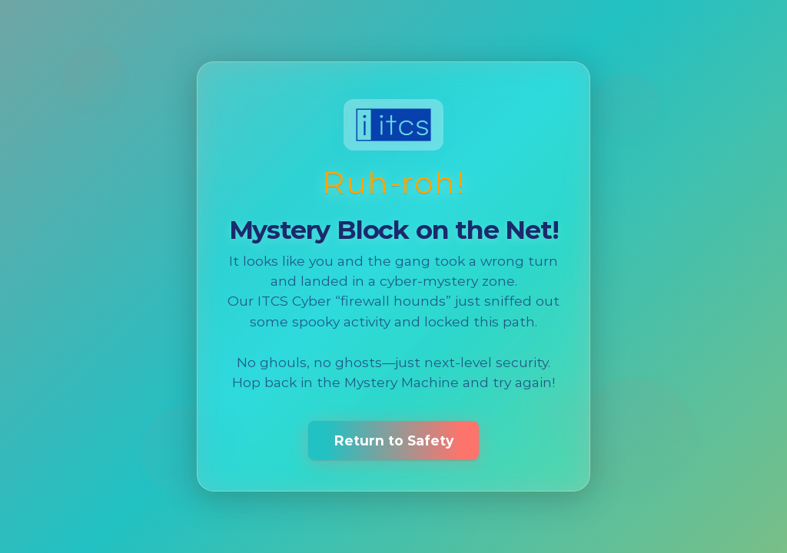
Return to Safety (393, 440)
